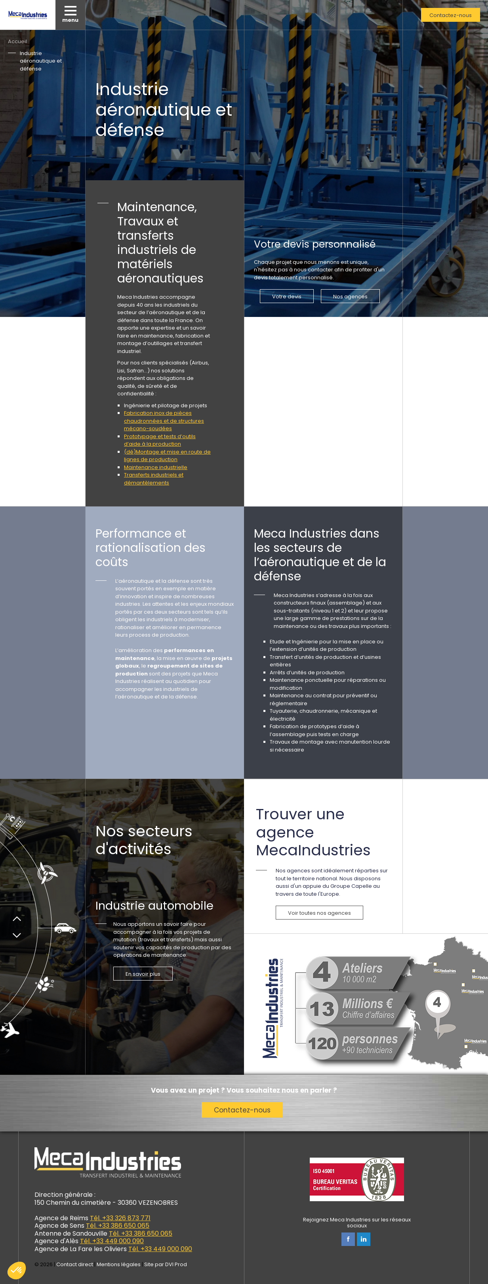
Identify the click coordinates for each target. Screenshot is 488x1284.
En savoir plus (143, 974)
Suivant (17, 938)
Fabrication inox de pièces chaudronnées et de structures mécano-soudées (164, 420)
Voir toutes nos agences (319, 913)
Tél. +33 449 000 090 (112, 1241)
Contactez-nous (450, 15)
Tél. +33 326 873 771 (120, 1218)
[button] (16, 1270)
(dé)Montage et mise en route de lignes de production (167, 456)
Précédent (17, 916)
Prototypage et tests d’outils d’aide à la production (160, 440)
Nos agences (350, 296)
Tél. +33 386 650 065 (117, 1225)
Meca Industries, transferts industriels (27, 15)
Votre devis (286, 296)
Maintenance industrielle (155, 467)
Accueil (17, 41)
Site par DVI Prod (165, 1264)
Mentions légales (119, 1264)
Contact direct (74, 1264)
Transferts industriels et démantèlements (153, 479)
